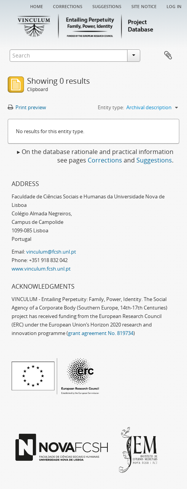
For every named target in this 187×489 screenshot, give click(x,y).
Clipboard (168, 55)
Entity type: (111, 107)
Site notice (143, 6)
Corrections (67, 6)
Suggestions (106, 6)
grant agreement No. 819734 (100, 333)
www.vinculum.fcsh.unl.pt (41, 268)
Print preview (27, 107)
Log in (174, 6)
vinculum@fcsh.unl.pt (51, 251)
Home (36, 6)
